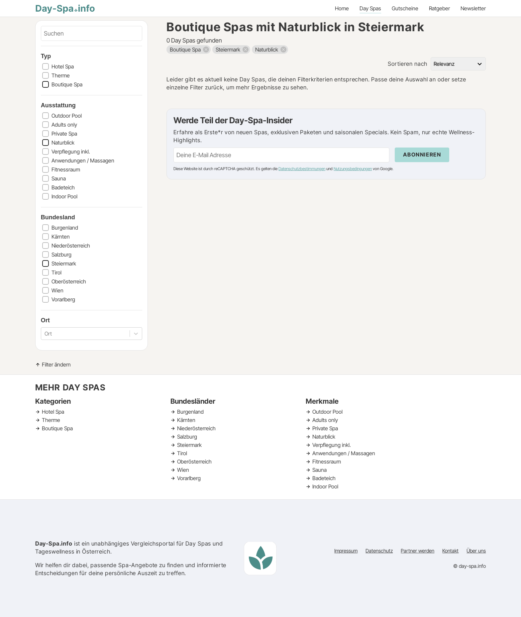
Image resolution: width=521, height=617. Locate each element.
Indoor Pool (64, 196)
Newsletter (473, 8)
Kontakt (450, 551)
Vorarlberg (63, 299)
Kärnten (61, 236)
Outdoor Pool (67, 115)
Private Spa (64, 133)
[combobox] (45, 333)
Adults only (64, 124)
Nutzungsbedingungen (353, 168)
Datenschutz (379, 551)
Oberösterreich (69, 281)
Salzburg (61, 254)
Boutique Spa (67, 84)
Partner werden (417, 551)
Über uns (476, 551)
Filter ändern (56, 364)
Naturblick (63, 142)
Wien (57, 290)
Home (342, 8)
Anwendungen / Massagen (83, 160)
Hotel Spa (63, 66)
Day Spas (370, 8)
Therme (61, 75)
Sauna (59, 178)
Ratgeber (439, 8)
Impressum (346, 551)
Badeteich (63, 187)
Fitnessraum (66, 169)
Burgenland (65, 227)
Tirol (56, 272)
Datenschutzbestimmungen (301, 168)
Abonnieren (422, 154)
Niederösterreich (71, 245)
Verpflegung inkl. (71, 151)
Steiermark (64, 263)
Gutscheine (405, 8)
